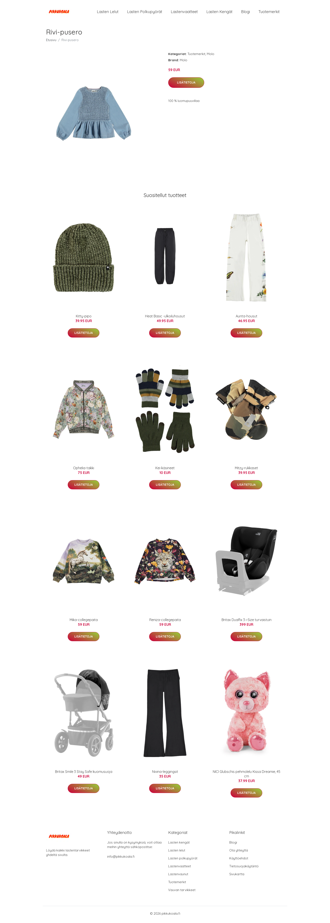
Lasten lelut (107, 12)
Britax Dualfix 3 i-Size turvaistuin (247, 622)
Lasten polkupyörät (144, 12)
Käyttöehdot (238, 860)
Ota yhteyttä (238, 852)
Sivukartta (236, 876)
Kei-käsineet (165, 470)
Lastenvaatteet (184, 12)
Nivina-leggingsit (165, 774)
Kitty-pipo (84, 318)
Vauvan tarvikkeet (181, 892)
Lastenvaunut (178, 876)
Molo (210, 56)
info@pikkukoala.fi (121, 859)
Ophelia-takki (83, 470)
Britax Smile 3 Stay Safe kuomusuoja (83, 774)
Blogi (245, 12)
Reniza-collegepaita (165, 622)
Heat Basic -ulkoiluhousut (165, 318)
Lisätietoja (186, 85)
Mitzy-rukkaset (246, 470)
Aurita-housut (246, 318)
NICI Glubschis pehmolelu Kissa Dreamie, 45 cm (246, 776)
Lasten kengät (219, 12)
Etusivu (51, 42)
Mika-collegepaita (84, 622)
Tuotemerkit (269, 12)
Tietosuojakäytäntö (244, 868)
